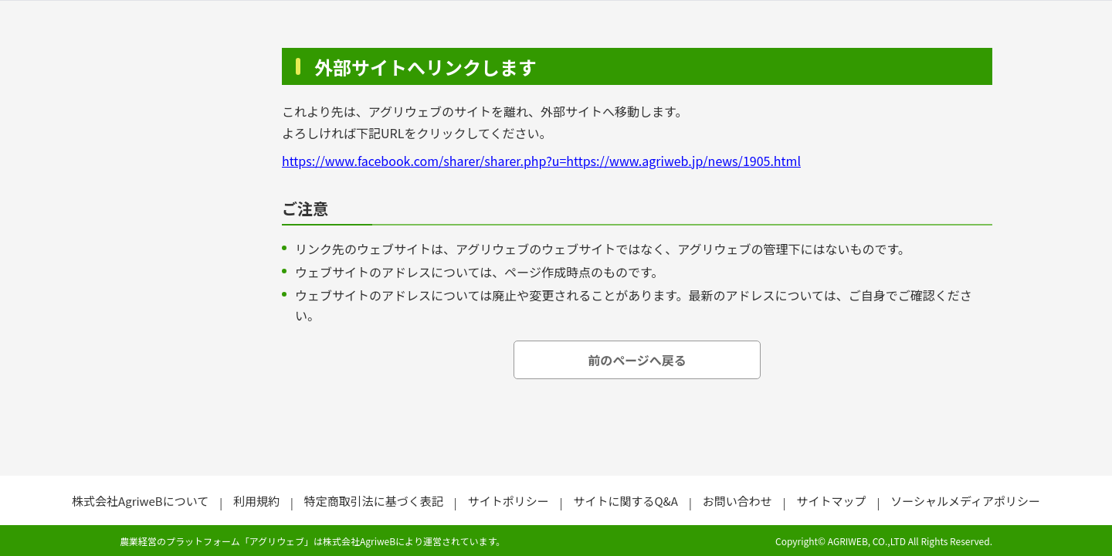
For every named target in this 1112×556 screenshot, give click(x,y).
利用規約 (256, 501)
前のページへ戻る (637, 360)
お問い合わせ (737, 501)
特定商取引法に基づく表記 (373, 501)
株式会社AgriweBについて (140, 501)
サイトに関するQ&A (625, 501)
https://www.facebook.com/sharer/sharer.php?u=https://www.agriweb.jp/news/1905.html (541, 160)
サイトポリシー (508, 501)
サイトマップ (831, 501)
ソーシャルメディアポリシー (965, 501)
